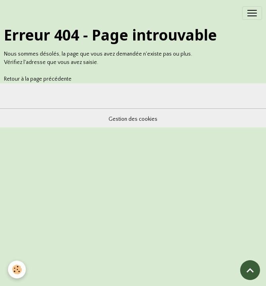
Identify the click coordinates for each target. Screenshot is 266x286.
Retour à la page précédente (38, 79)
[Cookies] (17, 269)
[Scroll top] (250, 270)
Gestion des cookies (133, 119)
